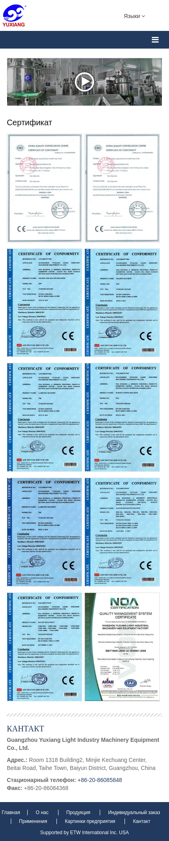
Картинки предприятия (91, 821)
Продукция (79, 812)
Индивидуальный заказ (134, 812)
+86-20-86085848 (100, 780)
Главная (11, 812)
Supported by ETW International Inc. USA (84, 832)
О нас (43, 812)
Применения (33, 821)
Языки (134, 15)
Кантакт (25, 728)
